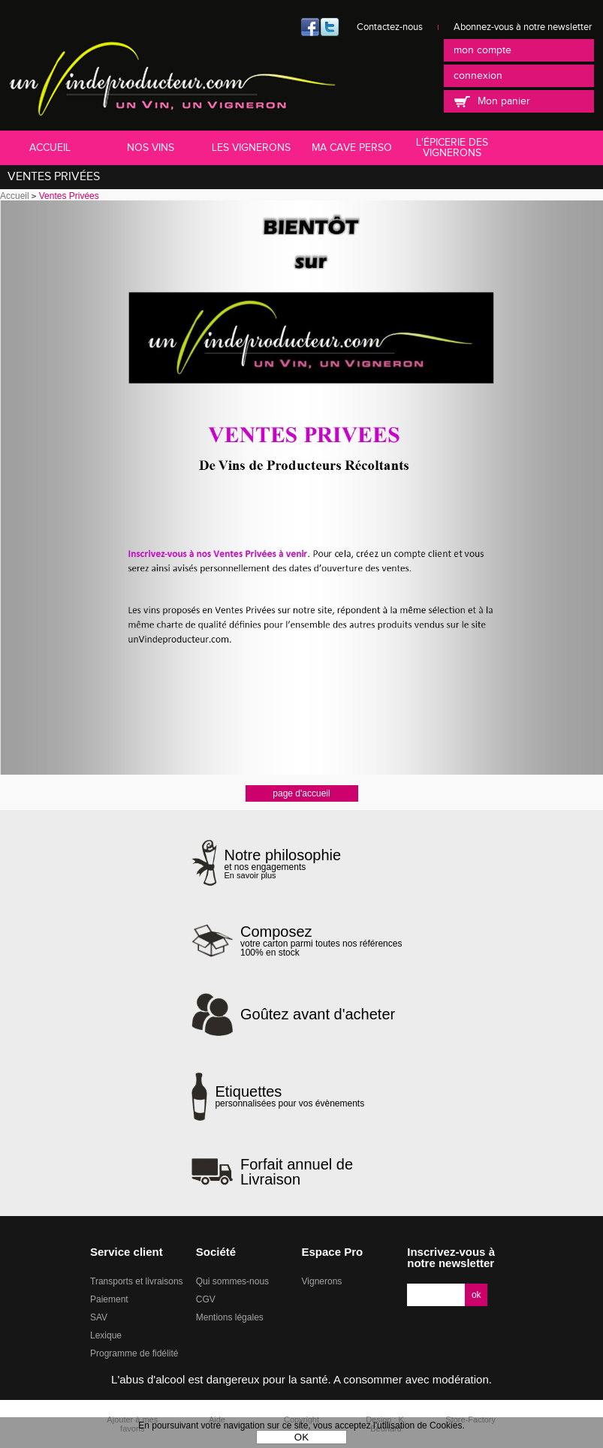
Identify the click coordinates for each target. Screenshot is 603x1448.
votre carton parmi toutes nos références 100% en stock (326, 940)
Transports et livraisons (136, 1281)
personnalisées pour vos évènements (289, 1096)
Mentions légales (230, 1317)
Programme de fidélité (134, 1353)
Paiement (109, 1299)
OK (301, 1437)
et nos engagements (283, 863)
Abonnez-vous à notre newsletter (523, 27)
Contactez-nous (390, 27)
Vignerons (322, 1281)
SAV (98, 1317)
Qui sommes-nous (232, 1281)
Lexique (106, 1335)
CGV (206, 1299)
